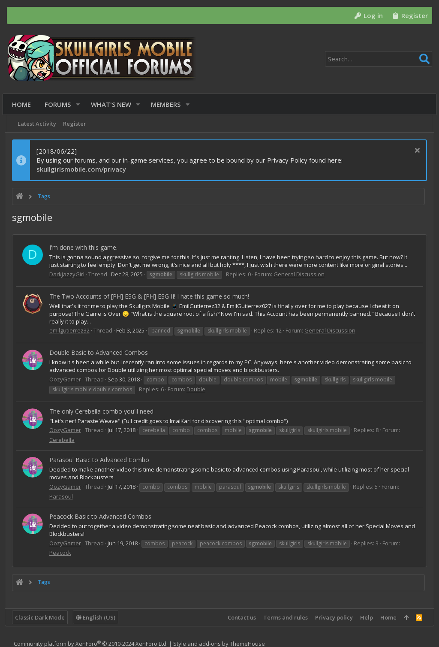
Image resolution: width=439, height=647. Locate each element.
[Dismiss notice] (414, 151)
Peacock (62, 552)
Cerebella (64, 440)
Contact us (240, 617)
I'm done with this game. (85, 247)
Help (364, 617)
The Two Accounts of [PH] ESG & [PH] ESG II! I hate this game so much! (151, 296)
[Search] (378, 58)
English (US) (97, 617)
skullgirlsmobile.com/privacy (83, 169)
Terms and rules (283, 617)
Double (198, 389)
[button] (80, 104)
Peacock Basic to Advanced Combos (102, 516)
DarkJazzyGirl (69, 274)
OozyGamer (67, 379)
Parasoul (63, 496)
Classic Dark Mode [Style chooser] (42, 617)
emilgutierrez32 (71, 330)
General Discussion (301, 274)
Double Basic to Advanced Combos (100, 352)
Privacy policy (332, 617)
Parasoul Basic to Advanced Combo (101, 460)
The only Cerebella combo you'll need (103, 411)
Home (386, 617)
